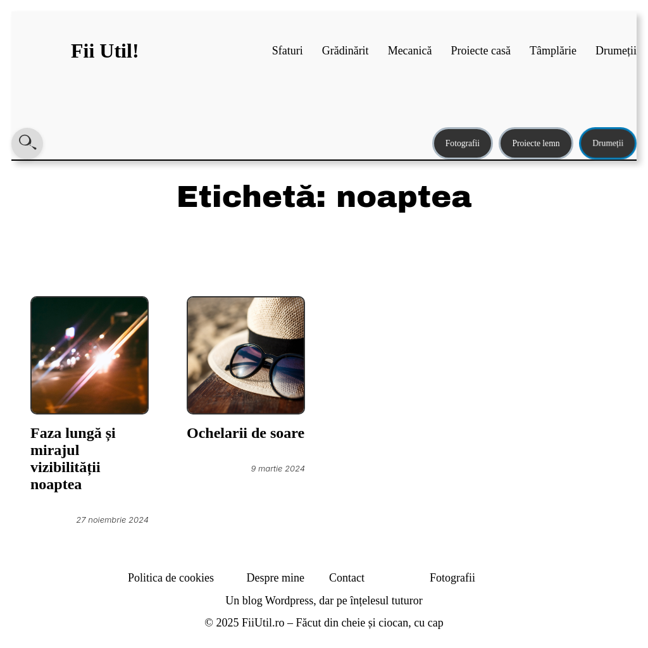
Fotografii (463, 143)
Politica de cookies (171, 577)
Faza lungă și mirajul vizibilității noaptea (73, 458)
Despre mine (275, 577)
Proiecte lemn (535, 143)
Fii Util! (105, 50)
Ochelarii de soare (245, 433)
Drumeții (607, 143)
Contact (346, 577)
